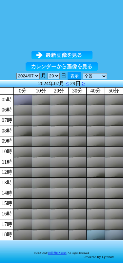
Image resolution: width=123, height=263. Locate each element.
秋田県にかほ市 (57, 253)
